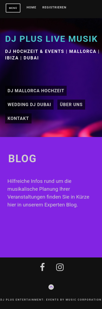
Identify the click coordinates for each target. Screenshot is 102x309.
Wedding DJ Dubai (29, 104)
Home (31, 7)
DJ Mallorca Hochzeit (36, 90)
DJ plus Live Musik (51, 39)
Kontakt (18, 118)
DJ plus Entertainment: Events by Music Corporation (50, 299)
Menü (13, 8)
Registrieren (54, 7)
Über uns (71, 104)
